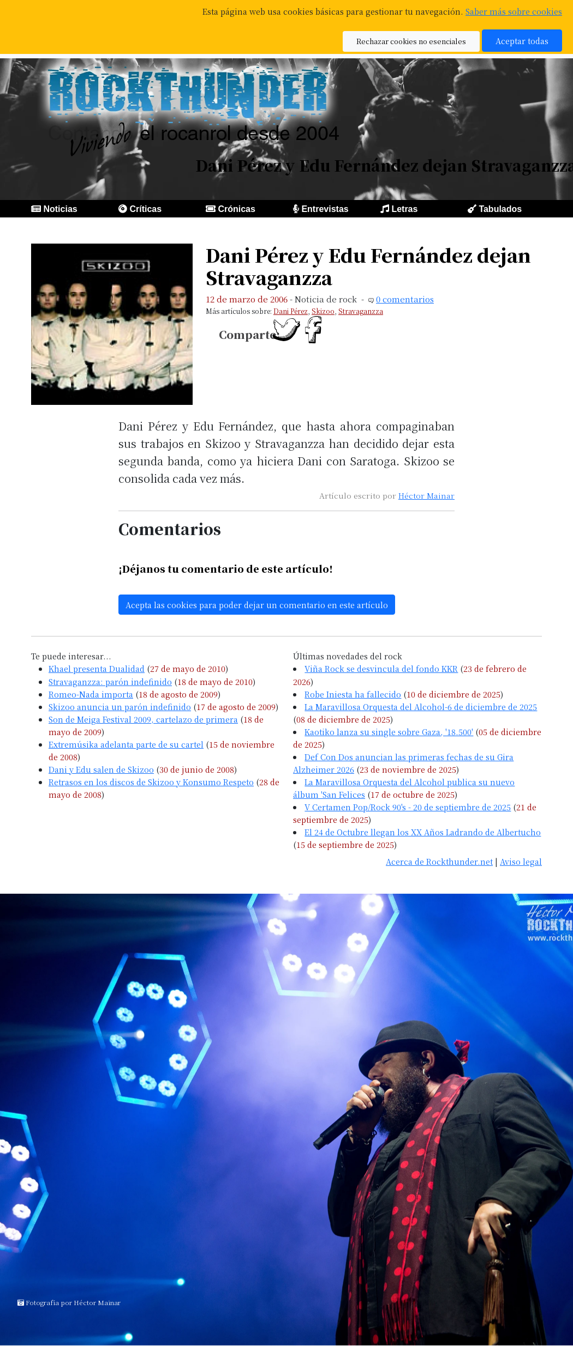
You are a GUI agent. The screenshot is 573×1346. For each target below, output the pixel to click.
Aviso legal (521, 861)
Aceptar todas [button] (522, 40)
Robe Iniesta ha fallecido (353, 694)
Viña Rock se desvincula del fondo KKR (381, 668)
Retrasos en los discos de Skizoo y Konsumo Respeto (151, 781)
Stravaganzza (360, 311)
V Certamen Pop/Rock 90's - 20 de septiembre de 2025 (408, 807)
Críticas (145, 209)
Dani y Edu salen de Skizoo (101, 769)
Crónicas (236, 209)
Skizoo (323, 311)
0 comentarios (405, 299)
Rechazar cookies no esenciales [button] (411, 41)
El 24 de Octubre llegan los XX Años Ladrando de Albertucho (423, 832)
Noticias (60, 209)
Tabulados (500, 209)
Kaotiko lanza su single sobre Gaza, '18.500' (389, 731)
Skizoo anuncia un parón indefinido (120, 706)
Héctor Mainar (426, 495)
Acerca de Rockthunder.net (439, 861)
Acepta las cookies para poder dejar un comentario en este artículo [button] (257, 604)
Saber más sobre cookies (513, 11)
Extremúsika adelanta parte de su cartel (126, 744)
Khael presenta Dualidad (97, 668)
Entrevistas (324, 209)
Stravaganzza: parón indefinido (110, 681)
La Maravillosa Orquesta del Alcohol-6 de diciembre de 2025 (421, 706)
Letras (404, 209)
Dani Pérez (290, 311)
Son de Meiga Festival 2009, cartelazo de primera (143, 719)
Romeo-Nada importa (91, 694)
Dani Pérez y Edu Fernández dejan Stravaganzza (368, 265)
